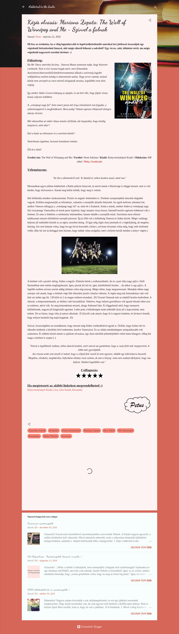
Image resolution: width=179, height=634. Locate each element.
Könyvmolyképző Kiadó (39, 389)
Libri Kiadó (65, 389)
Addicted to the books (42, 7)
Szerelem (66, 436)
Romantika (34, 436)
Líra (55, 389)
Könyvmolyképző (71, 430)
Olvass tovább (141, 547)
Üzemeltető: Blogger (89, 626)
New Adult (109, 430)
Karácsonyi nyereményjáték (40, 523)
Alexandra (77, 389)
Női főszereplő (125, 430)
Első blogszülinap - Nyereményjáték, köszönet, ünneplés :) (54, 556)
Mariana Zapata (92, 430)
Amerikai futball (37, 430)
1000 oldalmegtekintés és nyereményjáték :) (48, 589)
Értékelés (53, 430)
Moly (86, 161)
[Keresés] (155, 7)
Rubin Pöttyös (50, 436)
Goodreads (96, 161)
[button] (150, 21)
